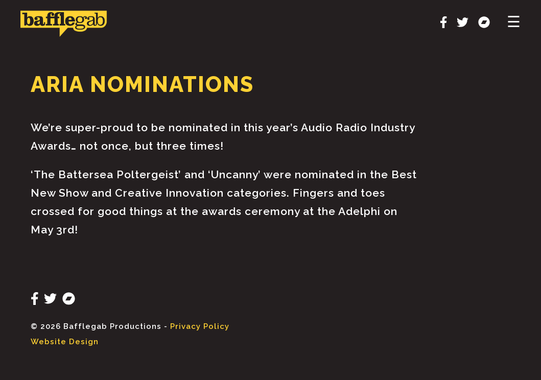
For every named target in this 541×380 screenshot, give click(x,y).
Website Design (65, 341)
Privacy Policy (199, 326)
